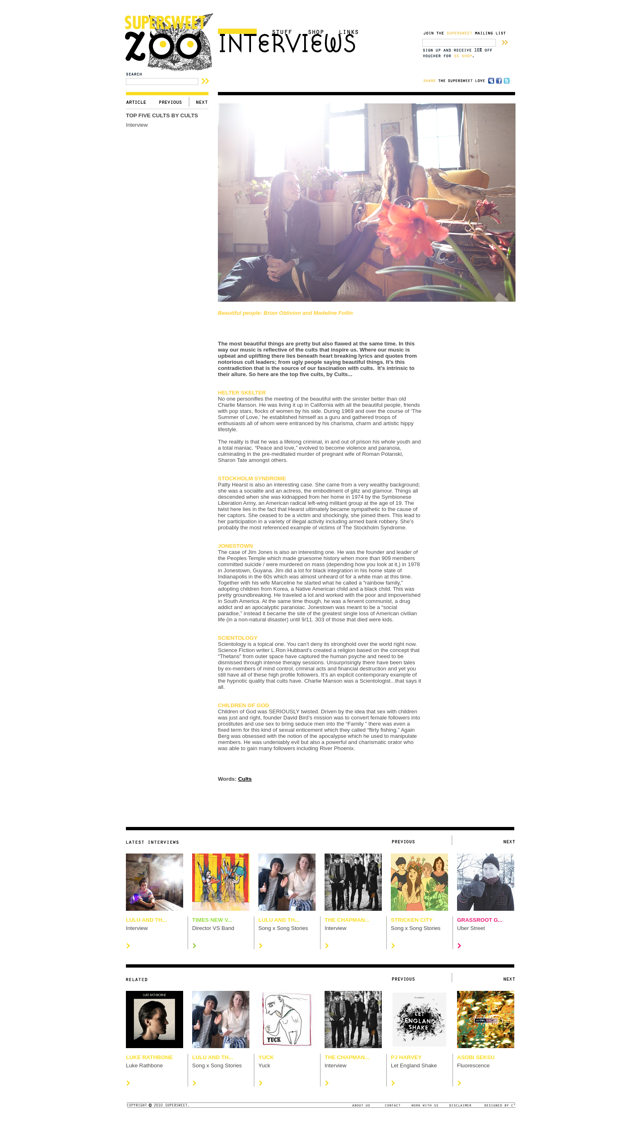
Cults (244, 779)
